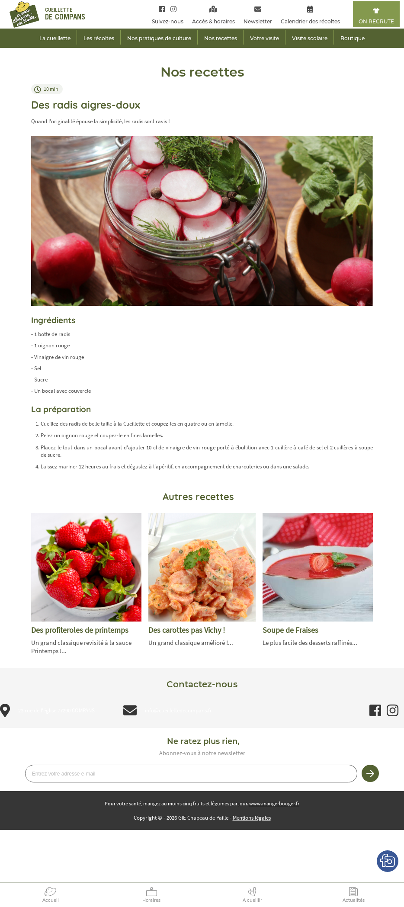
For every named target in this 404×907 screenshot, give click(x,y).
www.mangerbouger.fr (274, 803)
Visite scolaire (309, 38)
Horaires (151, 900)
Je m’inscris (370, 773)
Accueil (50, 900)
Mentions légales (252, 817)
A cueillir (252, 900)
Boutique (352, 38)
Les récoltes (98, 38)
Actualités (354, 900)
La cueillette (55, 38)
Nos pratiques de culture (159, 38)
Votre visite (264, 38)
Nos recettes (220, 38)
